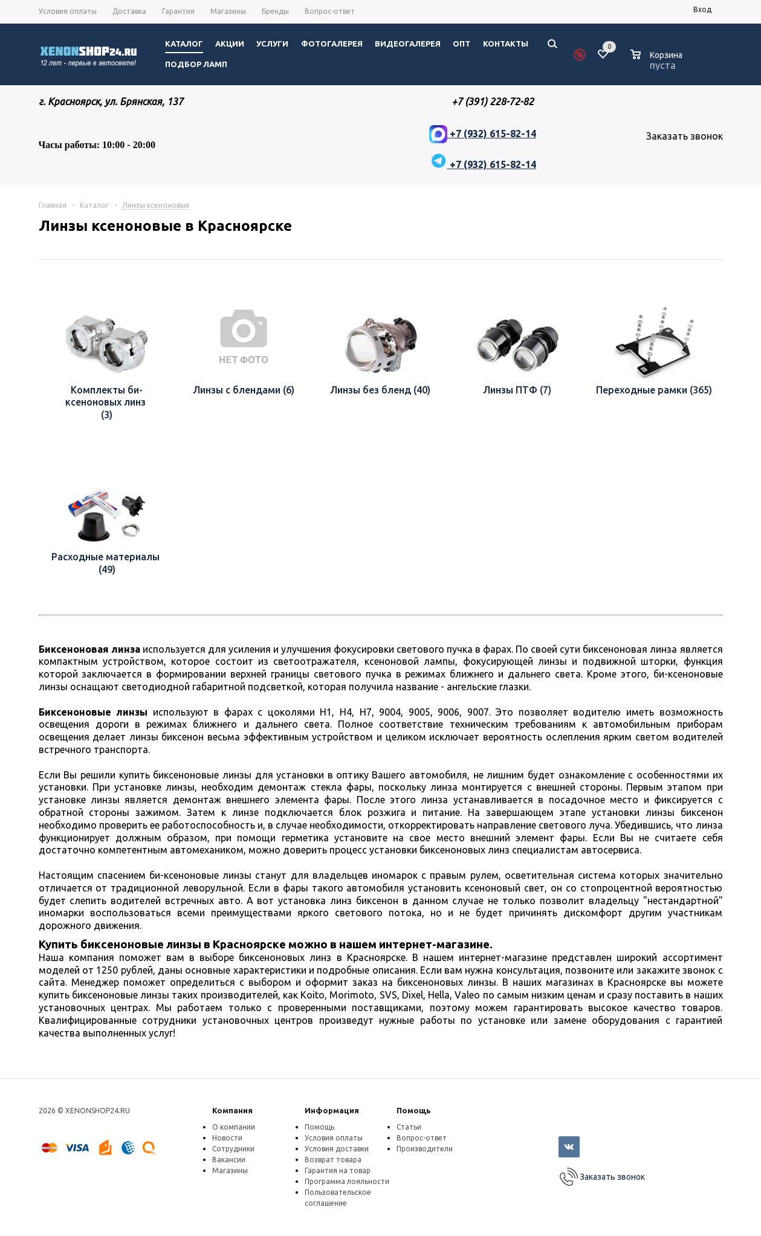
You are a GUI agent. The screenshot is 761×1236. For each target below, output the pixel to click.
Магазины (230, 1170)
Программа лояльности (347, 1181)
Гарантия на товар (338, 1170)
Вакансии (228, 1159)
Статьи (409, 1127)
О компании (233, 1127)
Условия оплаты (334, 1138)
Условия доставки (337, 1149)
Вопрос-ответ (422, 1138)
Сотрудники (233, 1149)
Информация (332, 1110)
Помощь (414, 1110)
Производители (425, 1149)
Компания (232, 1110)
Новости (227, 1138)
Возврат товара (333, 1159)
